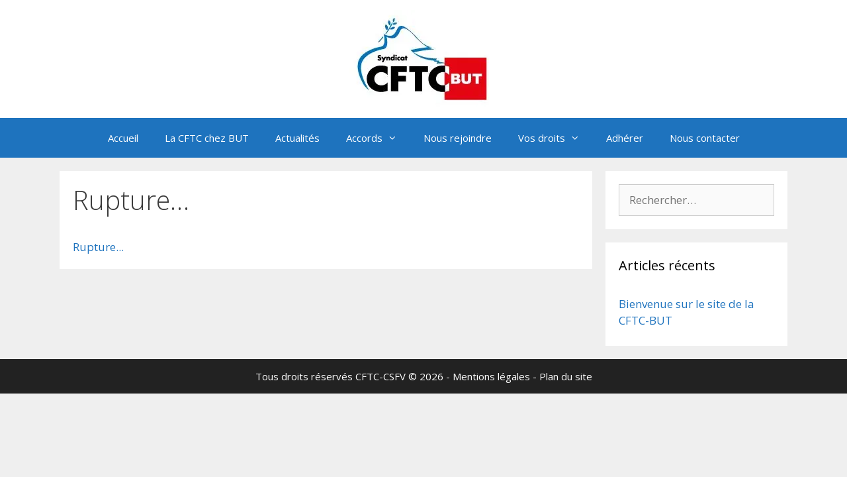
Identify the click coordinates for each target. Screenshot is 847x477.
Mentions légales (491, 376)
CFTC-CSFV (380, 376)
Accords (378, 138)
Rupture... (98, 246)
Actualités (297, 137)
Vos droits (555, 138)
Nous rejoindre (458, 137)
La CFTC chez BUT (207, 137)
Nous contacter (705, 137)
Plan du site (565, 376)
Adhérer (624, 137)
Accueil (123, 137)
